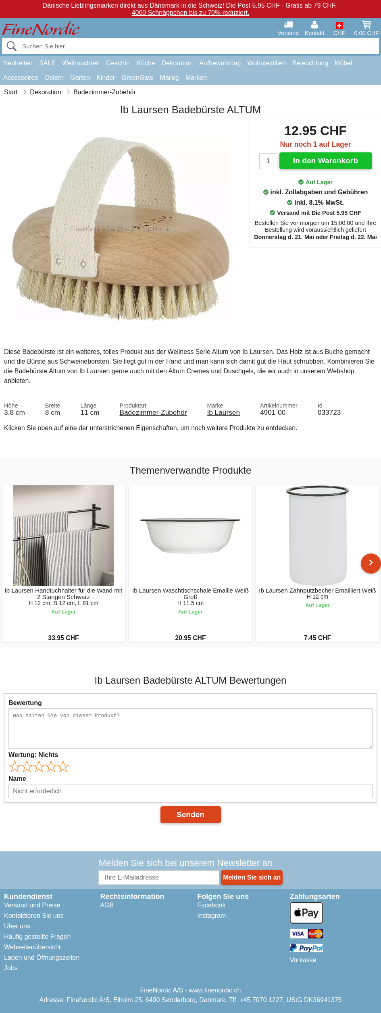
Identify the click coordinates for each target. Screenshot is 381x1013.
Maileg (169, 77)
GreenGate (137, 77)
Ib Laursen (223, 412)
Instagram (211, 915)
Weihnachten (81, 63)
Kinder (105, 77)
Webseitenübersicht (32, 947)
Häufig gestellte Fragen (37, 936)
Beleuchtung (310, 63)
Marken (196, 77)
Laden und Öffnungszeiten (41, 957)
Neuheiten (18, 63)
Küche (146, 63)
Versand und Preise (32, 905)
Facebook (211, 905)
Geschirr (118, 63)
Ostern (54, 77)
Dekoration (177, 63)
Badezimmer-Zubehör (153, 412)
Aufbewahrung (220, 63)
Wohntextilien (266, 63)
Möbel (343, 63)
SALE (47, 63)
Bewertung (25, 702)
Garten (80, 77)
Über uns (17, 926)
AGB (107, 905)
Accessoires (20, 77)
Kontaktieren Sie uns (34, 915)
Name (17, 778)
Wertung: (33, 754)
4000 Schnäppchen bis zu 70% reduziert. (191, 12)
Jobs (11, 968)
